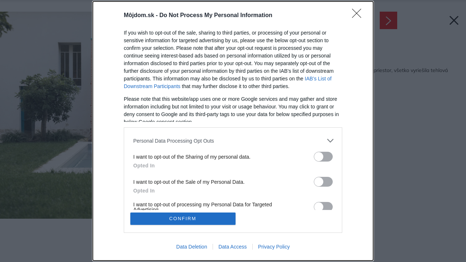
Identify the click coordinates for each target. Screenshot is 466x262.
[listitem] (233, 140)
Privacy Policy (274, 247)
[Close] (359, 16)
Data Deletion (191, 247)
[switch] (323, 157)
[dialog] (233, 131)
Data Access (232, 247)
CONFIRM (183, 218)
